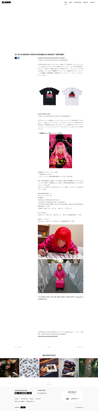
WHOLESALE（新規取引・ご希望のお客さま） (25, 401)
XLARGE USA (43, 393)
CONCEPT (17, 398)
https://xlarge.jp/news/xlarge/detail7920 (48, 336)
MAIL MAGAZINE (24, 398)
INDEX (49, 347)
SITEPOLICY (38, 398)
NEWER (19, 347)
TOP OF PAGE (49, 384)
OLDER (79, 347)
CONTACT (32, 398)
